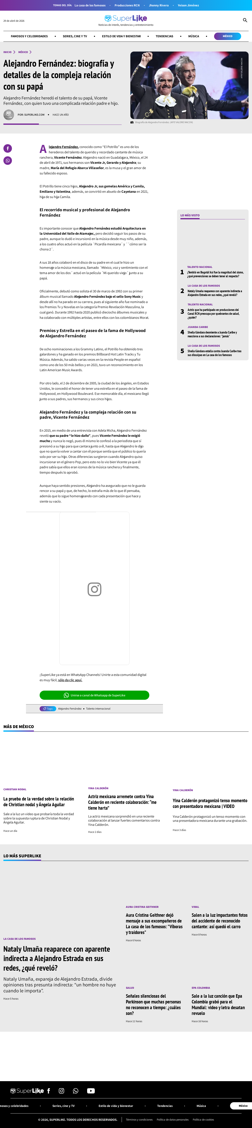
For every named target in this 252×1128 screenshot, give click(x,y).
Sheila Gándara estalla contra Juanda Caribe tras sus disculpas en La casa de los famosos (214, 353)
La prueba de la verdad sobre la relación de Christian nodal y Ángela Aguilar (38, 802)
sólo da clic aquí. (70, 680)
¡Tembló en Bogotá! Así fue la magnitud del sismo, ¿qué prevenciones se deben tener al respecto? (215, 274)
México (227, 36)
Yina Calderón (98, 788)
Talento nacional (199, 267)
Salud (130, 988)
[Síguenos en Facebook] (48, 1092)
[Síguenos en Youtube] (91, 1092)
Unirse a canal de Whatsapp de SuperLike (94, 695)
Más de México (18, 726)
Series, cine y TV (75, 36)
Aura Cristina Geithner (142, 907)
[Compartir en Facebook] (7, 148)
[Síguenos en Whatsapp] (75, 1092)
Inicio (7, 52)
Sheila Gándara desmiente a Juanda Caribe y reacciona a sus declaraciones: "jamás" (212, 334)
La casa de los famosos (90, 5)
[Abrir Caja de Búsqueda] (245, 21)
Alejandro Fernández (70, 708)
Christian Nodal (14, 789)
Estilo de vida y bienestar (121, 36)
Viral (195, 907)
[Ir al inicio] (125, 21)
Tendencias (164, 36)
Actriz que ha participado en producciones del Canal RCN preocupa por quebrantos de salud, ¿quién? (213, 313)
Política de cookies (203, 1119)
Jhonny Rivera (159, 5)
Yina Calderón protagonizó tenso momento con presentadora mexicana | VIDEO (210, 803)
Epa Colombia (201, 988)
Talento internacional (98, 708)
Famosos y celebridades (29, 36)
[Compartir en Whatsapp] (7, 160)
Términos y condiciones (139, 1119)
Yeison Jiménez (188, 5)
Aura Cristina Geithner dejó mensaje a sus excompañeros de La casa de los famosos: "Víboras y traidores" (154, 923)
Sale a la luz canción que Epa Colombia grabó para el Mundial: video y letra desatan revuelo (218, 1004)
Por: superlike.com (31, 114)
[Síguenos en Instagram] (61, 1092)
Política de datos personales (173, 1119)
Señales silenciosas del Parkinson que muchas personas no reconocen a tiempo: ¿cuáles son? (153, 1004)
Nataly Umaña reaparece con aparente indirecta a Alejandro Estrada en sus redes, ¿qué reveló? (215, 293)
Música (193, 36)
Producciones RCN (127, 5)
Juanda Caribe (198, 327)
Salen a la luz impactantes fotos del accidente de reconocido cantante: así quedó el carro (220, 921)
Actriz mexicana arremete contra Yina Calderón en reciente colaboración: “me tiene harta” (122, 802)
